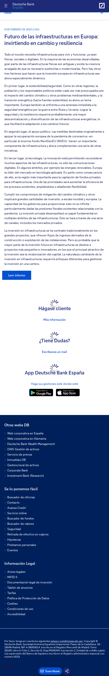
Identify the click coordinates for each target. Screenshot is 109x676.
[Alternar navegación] (5, 5)
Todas (7, 12)
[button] (101, 12)
